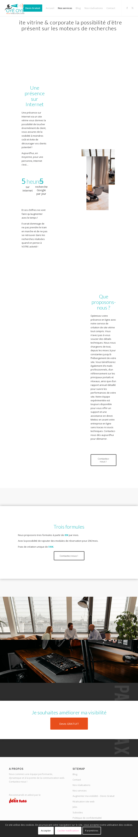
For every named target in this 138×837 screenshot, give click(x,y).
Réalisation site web (84, 801)
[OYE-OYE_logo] (15, 8)
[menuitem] (33, 8)
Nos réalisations (81, 785)
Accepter (46, 830)
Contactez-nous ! (18, 781)
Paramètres (91, 830)
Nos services (80, 790)
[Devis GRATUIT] (69, 724)
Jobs (75, 806)
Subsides (78, 812)
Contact (77, 779)
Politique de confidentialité (87, 817)
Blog (75, 774)
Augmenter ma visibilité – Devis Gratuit (93, 796)
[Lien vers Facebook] (127, 8)
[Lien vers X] (132, 8)
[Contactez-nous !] (103, 460)
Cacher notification (68, 830)
